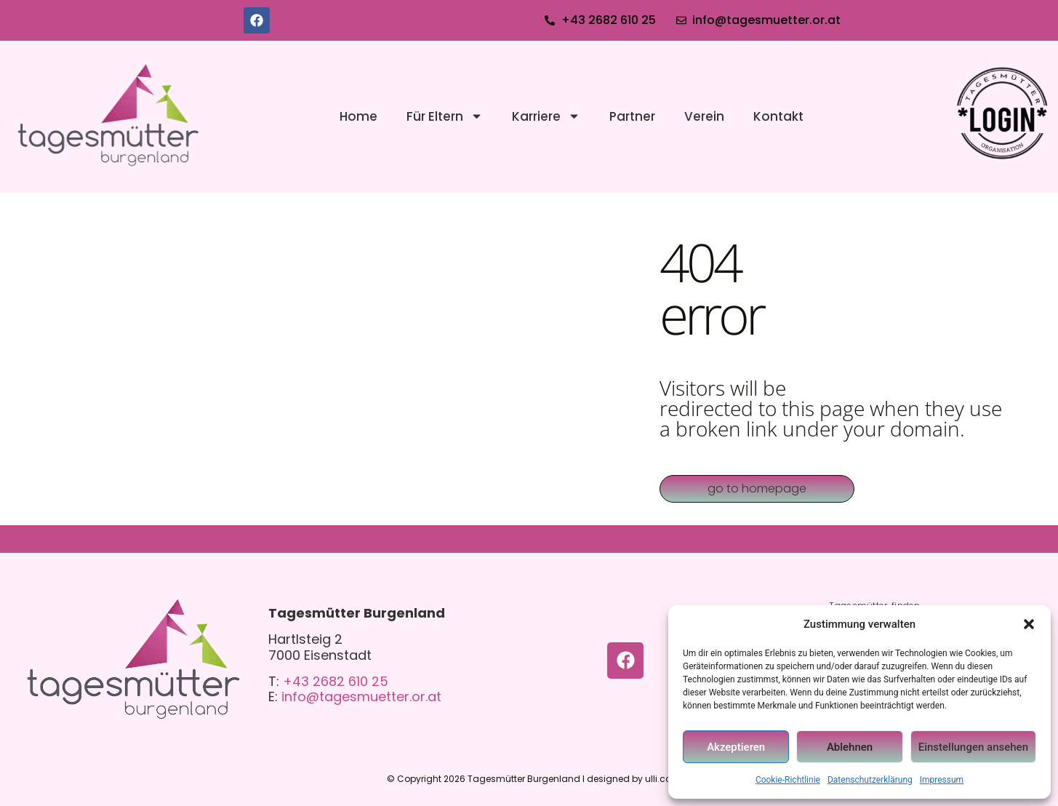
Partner (632, 116)
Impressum (941, 780)
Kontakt (778, 116)
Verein (704, 116)
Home (358, 116)
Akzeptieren (736, 747)
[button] (1029, 624)
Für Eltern (444, 116)
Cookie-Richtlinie (788, 780)
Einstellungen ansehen (973, 747)
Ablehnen (850, 747)
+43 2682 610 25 (335, 681)
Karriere (546, 116)
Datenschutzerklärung (870, 780)
